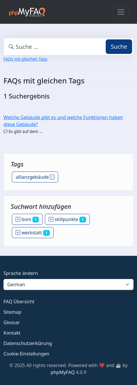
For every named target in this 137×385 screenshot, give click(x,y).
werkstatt (33, 232)
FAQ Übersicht (18, 301)
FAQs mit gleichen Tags (25, 59)
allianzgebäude (35, 177)
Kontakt (12, 333)
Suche (119, 46)
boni (27, 219)
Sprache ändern (20, 273)
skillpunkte (67, 219)
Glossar (11, 322)
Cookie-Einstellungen (26, 354)
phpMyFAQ (63, 372)
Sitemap (12, 312)
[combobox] (68, 46)
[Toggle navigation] (121, 12)
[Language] (68, 284)
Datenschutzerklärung (27, 343)
